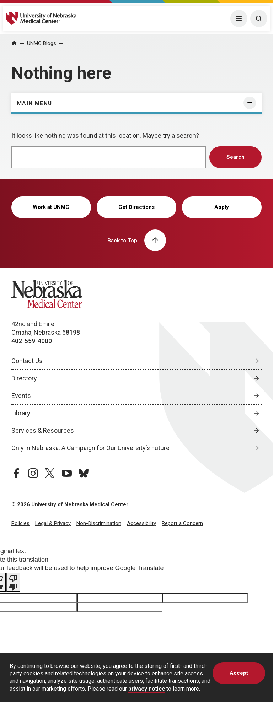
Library (20, 413)
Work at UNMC (51, 207)
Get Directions (136, 207)
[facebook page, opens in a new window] (16, 473)
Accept (239, 673)
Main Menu (34, 103)
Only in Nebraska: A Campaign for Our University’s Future (90, 448)
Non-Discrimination (98, 523)
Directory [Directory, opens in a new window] (24, 378)
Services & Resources (42, 430)
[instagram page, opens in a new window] (33, 473)
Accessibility (141, 523)
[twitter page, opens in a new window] (50, 473)
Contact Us (27, 360)
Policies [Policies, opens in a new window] (20, 523)
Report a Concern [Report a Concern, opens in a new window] (182, 523)
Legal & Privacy (53, 523)
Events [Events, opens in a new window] (21, 395)
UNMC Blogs (41, 43)
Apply (221, 207)
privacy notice (146, 688)
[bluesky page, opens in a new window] (84, 473)
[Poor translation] (13, 582)
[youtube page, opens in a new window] (67, 473)
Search (235, 157)
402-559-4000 (31, 341)
